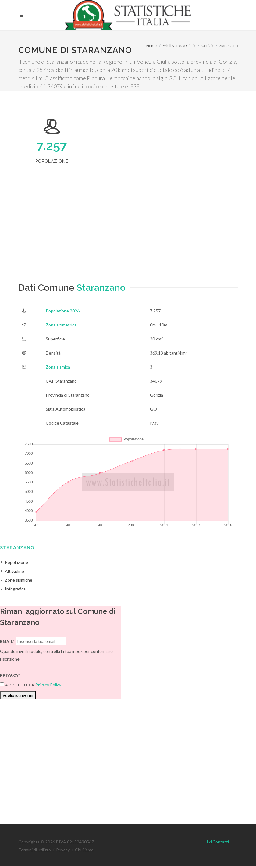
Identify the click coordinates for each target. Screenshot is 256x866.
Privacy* (10, 675)
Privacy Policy (48, 684)
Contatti (218, 841)
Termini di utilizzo (34, 849)
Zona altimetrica (61, 324)
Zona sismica (58, 366)
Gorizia (207, 45)
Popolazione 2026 (63, 310)
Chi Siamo (84, 849)
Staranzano (228, 45)
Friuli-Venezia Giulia (179, 45)
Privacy (63, 849)
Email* (7, 641)
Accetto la (17, 684)
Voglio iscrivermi (17, 695)
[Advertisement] (128, 238)
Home (151, 45)
